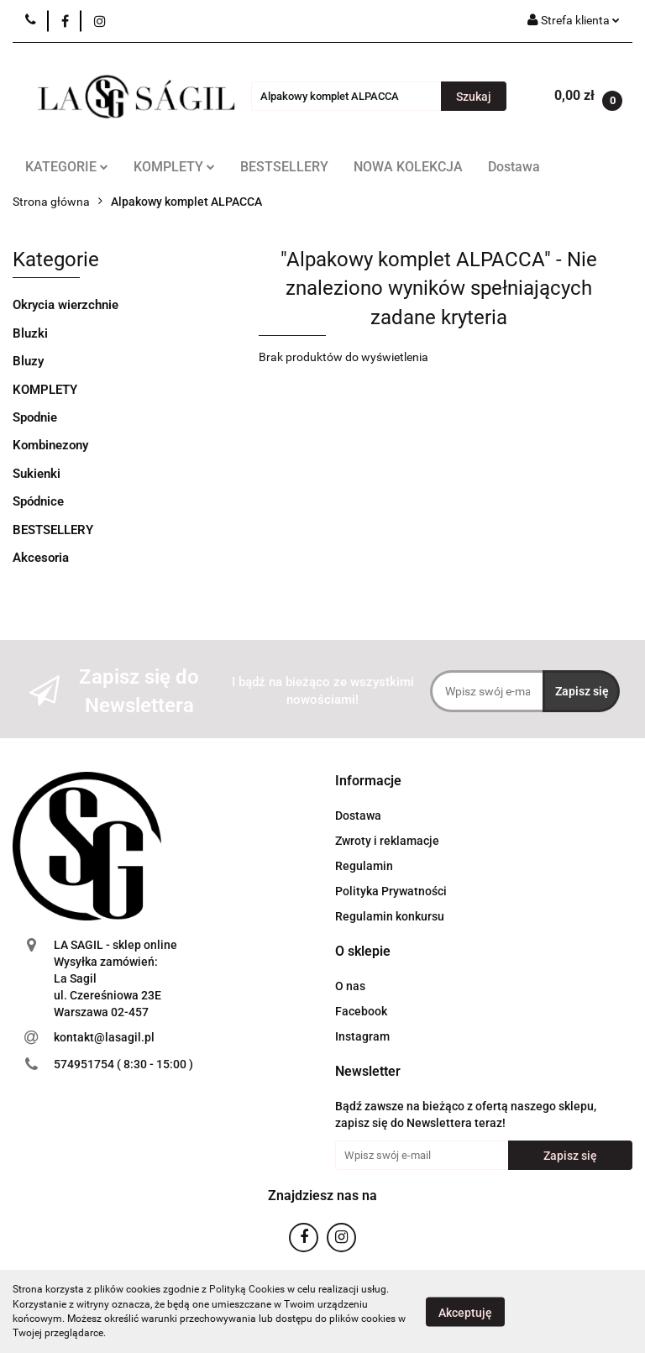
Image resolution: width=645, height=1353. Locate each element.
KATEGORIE (66, 167)
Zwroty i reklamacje (387, 840)
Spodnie (35, 417)
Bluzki (30, 333)
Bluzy (28, 361)
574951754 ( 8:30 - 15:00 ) (123, 1064)
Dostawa (514, 167)
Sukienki (36, 473)
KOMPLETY (174, 167)
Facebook (361, 1011)
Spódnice (38, 501)
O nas (350, 986)
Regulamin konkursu (389, 916)
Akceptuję (465, 1312)
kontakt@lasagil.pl (104, 1037)
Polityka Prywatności (391, 891)
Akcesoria (41, 557)
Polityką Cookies (247, 1289)
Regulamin (364, 866)
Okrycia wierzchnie (65, 304)
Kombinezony (50, 445)
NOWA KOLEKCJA (408, 167)
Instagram (362, 1036)
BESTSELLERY (284, 167)
